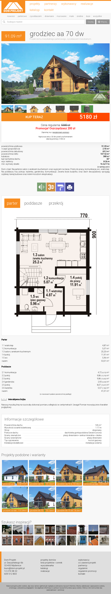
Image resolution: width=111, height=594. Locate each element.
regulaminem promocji (61, 132)
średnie (80, 16)
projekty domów (48, 560)
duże (88, 16)
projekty (35, 3)
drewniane (49, 16)
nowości (11, 16)
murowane (61, 16)
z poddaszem (36, 16)
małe (71, 16)
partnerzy (50, 3)
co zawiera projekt (87, 562)
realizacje (87, 3)
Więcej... (103, 22)
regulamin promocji (87, 571)
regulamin (82, 568)
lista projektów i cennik (51, 562)
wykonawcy (68, 3)
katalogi (35, 10)
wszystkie (97, 16)
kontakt (49, 10)
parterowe (22, 16)
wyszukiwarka (47, 565)
